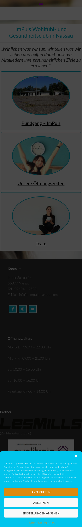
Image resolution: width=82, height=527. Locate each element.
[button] (76, 461)
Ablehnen (41, 508)
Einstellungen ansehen (41, 518)
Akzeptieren (41, 497)
